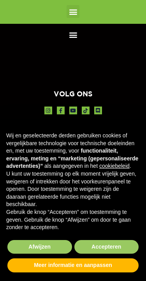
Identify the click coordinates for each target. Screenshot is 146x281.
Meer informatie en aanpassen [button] (73, 265)
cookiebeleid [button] (114, 166)
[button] (73, 11)
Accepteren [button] (106, 247)
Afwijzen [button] (39, 247)
